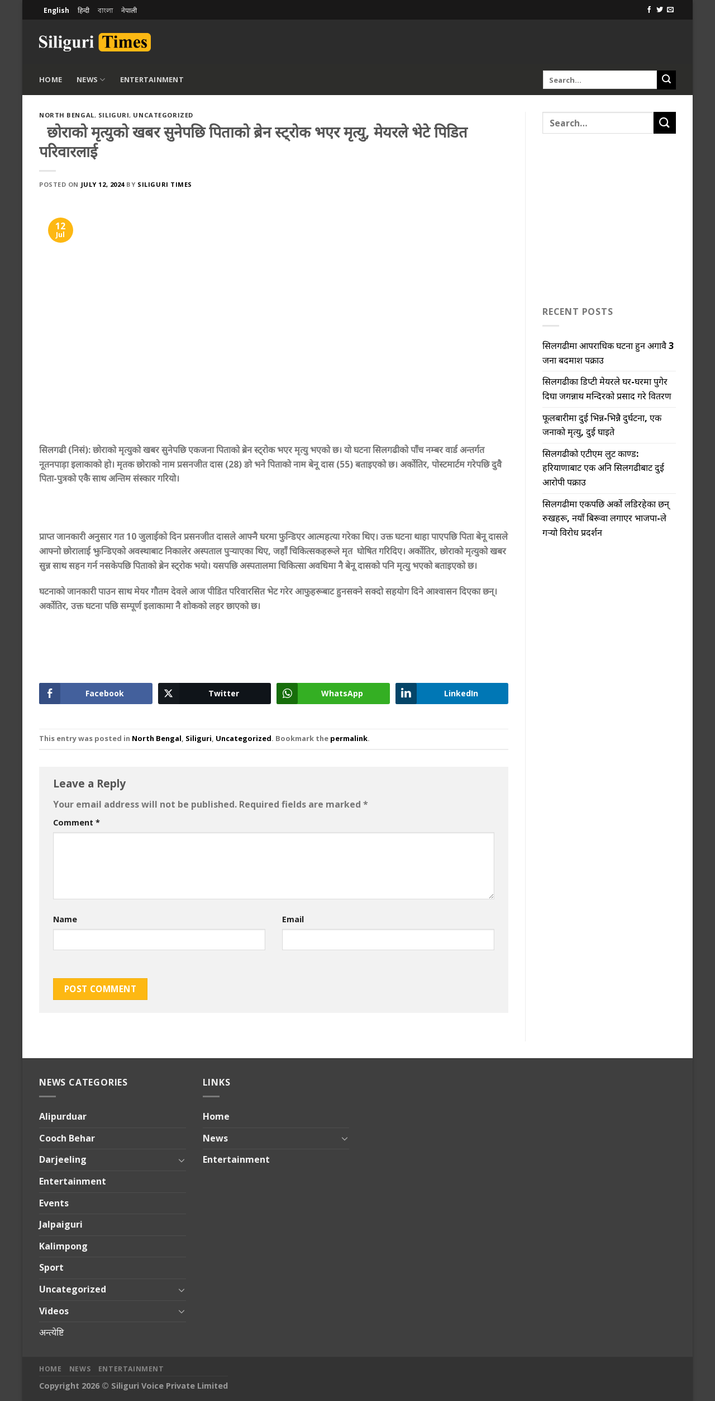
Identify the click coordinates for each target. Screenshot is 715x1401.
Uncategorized (163, 115)
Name (65, 919)
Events (54, 1203)
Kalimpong (63, 1246)
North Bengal (66, 115)
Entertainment (152, 79)
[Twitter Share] (214, 693)
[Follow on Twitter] (659, 10)
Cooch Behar (67, 1138)
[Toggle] (181, 1160)
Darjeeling (63, 1159)
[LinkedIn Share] (452, 693)
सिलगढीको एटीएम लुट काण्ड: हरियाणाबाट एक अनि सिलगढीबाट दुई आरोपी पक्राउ (603, 467)
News (91, 79)
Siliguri (113, 115)
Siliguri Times (164, 184)
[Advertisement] (545, 40)
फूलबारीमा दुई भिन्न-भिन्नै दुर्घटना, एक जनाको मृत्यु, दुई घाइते (601, 425)
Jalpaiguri (61, 1224)
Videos (54, 1311)
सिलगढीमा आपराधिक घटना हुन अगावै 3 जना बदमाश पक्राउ (608, 352)
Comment (76, 822)
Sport (51, 1267)
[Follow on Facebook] (649, 10)
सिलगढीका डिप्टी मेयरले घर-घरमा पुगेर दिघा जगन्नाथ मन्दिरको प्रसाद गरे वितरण (606, 388)
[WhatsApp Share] (333, 693)
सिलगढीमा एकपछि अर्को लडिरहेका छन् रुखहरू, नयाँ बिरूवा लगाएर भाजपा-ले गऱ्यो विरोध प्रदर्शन (605, 518)
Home (50, 79)
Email (293, 919)
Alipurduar (63, 1116)
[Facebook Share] (95, 693)
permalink (349, 738)
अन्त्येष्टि (51, 1332)
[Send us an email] (670, 10)
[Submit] (666, 79)
